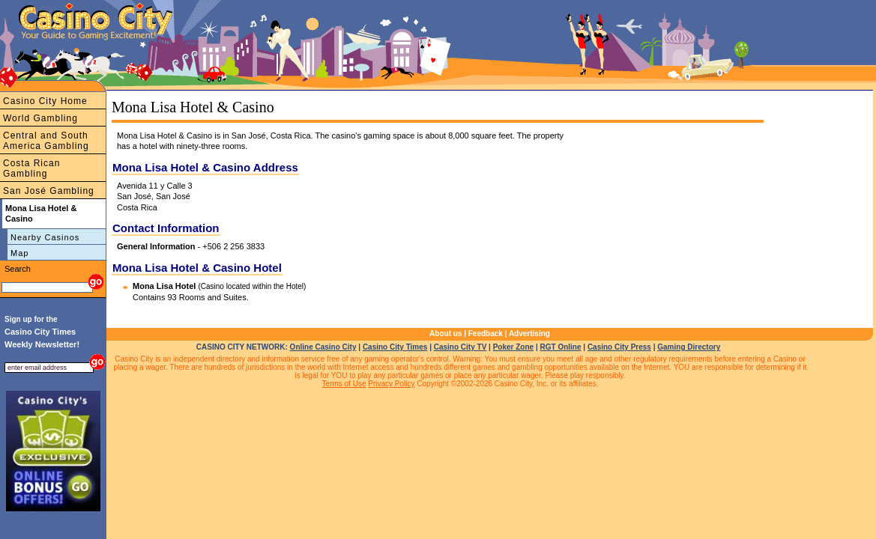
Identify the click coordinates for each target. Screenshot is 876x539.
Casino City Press (619, 347)
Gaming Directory (688, 347)
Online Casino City (323, 347)
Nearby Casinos (44, 237)
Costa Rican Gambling (31, 168)
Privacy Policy (391, 384)
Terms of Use (344, 384)
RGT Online (561, 347)
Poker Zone (513, 347)
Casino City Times (395, 347)
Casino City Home (45, 101)
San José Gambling (48, 191)
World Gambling (40, 118)
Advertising (529, 333)
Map (19, 253)
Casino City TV (460, 347)
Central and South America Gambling (46, 140)
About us (445, 333)
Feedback (485, 333)
